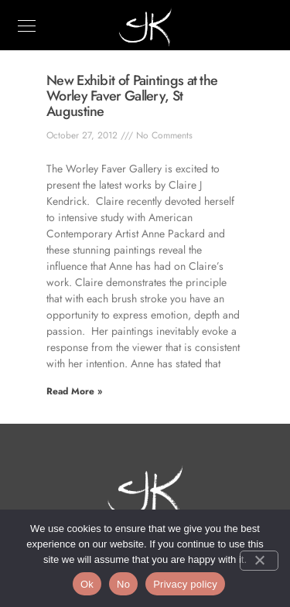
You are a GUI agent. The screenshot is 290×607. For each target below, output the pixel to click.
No (123, 584)
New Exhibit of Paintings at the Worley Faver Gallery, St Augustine (131, 95)
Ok (87, 584)
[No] (259, 561)
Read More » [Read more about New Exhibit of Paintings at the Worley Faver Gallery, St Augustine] (74, 391)
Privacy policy (185, 584)
